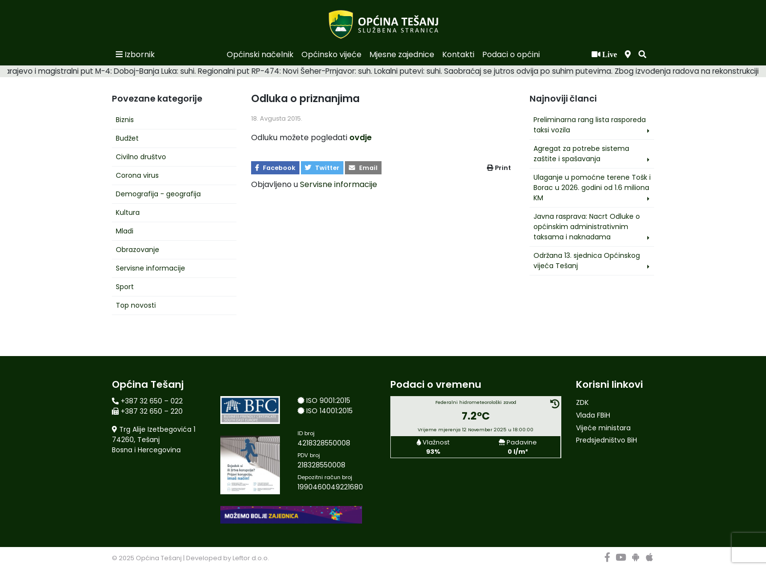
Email (363, 168)
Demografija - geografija (158, 194)
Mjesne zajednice (401, 54)
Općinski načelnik (260, 54)
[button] (642, 54)
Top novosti (136, 305)
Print (499, 168)
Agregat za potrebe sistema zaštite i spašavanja (581, 154)
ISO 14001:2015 (329, 411)
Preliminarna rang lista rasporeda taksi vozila (589, 125)
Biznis (125, 120)
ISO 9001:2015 (328, 400)
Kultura (128, 212)
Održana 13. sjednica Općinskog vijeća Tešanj (586, 261)
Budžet (127, 138)
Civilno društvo (141, 157)
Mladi (124, 231)
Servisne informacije (150, 268)
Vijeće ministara (603, 428)
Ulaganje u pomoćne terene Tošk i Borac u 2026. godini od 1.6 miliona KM (592, 187)
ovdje (360, 137)
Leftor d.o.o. (251, 558)
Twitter (322, 168)
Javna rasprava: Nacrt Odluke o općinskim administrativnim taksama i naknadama (586, 226)
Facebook (275, 168)
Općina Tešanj (159, 558)
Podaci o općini (511, 54)
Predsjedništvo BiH (606, 440)
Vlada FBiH (593, 415)
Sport (125, 287)
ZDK (582, 402)
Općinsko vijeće (331, 54)
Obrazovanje (137, 249)
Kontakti (458, 54)
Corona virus (137, 175)
